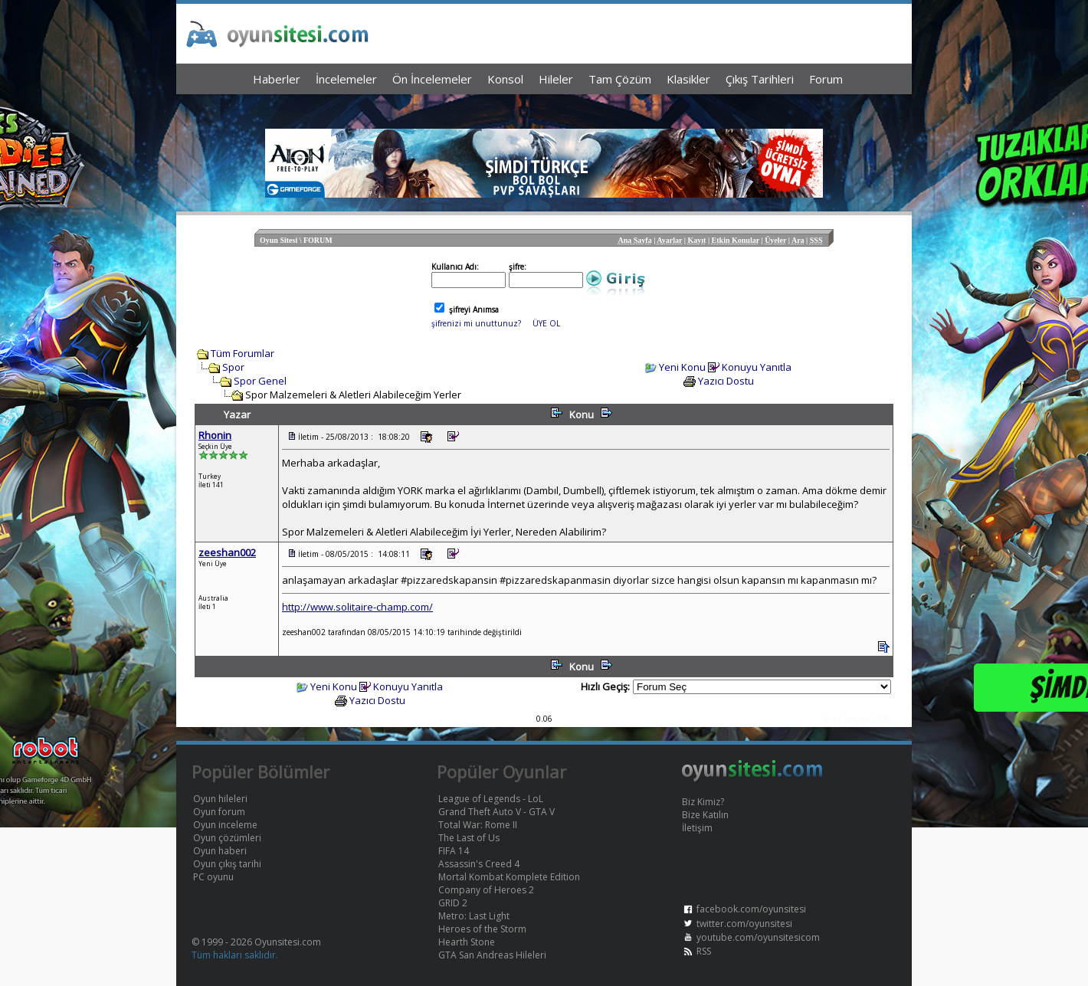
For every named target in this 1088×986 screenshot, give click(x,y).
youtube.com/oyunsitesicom (758, 937)
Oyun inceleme (225, 824)
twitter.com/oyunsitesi (744, 923)
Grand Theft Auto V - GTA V (496, 811)
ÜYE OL (546, 323)
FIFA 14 (453, 850)
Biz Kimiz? (703, 801)
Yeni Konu (682, 367)
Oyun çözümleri (227, 837)
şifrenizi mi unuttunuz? (476, 323)
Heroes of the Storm (482, 928)
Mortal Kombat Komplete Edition (509, 876)
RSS (703, 951)
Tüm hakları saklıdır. (235, 954)
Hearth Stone (466, 941)
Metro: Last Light (474, 915)
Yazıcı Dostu (726, 381)
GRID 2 (452, 902)
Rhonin (214, 435)
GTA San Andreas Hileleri (492, 954)
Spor (233, 367)
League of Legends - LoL (490, 798)
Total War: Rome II (477, 824)
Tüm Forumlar (242, 353)
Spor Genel (260, 381)
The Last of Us (469, 837)
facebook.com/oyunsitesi (751, 909)
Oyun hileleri (220, 798)
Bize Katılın (705, 814)
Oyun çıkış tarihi (227, 863)
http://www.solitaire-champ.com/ (357, 607)
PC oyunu (213, 876)
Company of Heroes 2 (486, 889)
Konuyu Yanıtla (756, 367)
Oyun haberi (220, 850)
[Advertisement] (544, 107)
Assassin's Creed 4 (478, 863)
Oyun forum (219, 811)
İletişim (697, 827)
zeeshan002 (227, 552)
